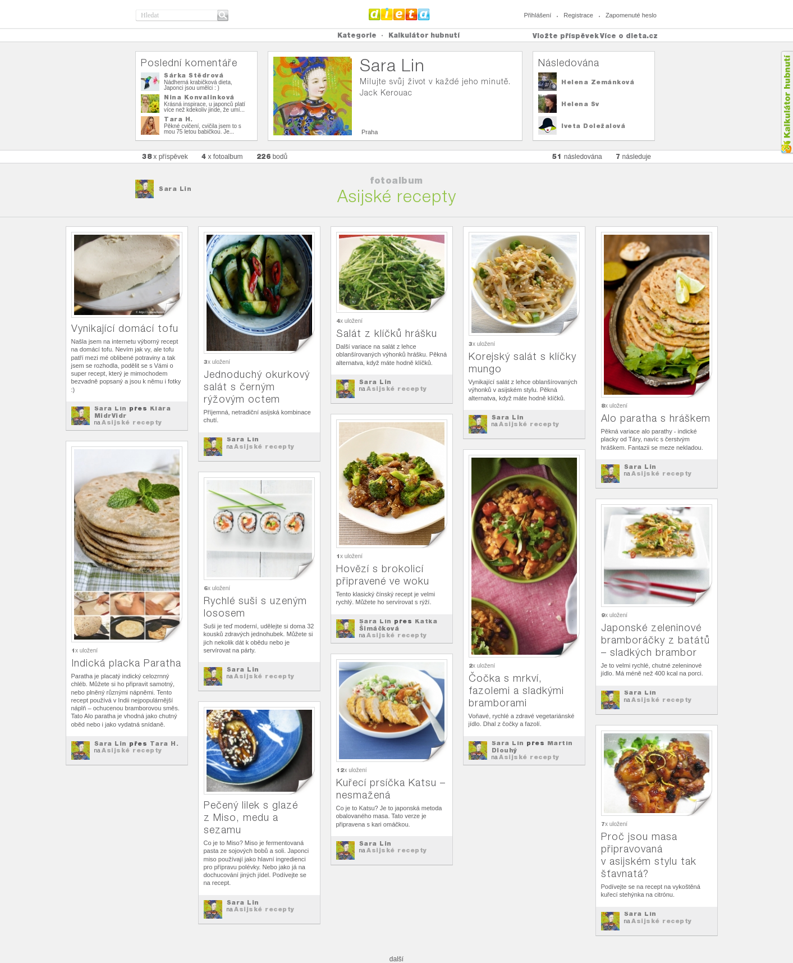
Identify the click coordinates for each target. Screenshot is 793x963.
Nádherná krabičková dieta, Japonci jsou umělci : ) (198, 85)
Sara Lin (175, 189)
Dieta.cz (399, 14)
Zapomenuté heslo (631, 15)
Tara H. (178, 119)
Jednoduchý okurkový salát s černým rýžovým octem (257, 386)
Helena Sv (580, 104)
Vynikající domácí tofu (124, 328)
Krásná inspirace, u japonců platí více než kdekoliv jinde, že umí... (204, 107)
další (396, 959)
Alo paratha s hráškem (656, 418)
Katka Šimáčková (398, 624)
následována (577, 156)
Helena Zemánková (597, 82)
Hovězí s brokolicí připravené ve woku (382, 575)
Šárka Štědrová (193, 75)
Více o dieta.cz (629, 35)
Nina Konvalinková (199, 97)
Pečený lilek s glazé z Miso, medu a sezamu (251, 817)
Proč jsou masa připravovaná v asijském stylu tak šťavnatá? (648, 854)
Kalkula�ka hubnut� (786, 102)
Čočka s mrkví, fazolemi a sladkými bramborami (516, 690)
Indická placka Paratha (126, 663)
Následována (568, 63)
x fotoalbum (222, 156)
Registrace (578, 15)
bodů (272, 156)
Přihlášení (537, 15)
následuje (633, 156)
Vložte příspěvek (566, 35)
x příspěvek (165, 156)
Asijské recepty (132, 422)
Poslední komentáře (189, 63)
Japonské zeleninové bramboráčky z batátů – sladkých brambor (655, 640)
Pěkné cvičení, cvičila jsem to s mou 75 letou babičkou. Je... (202, 129)
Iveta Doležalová (593, 126)
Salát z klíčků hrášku (386, 333)
